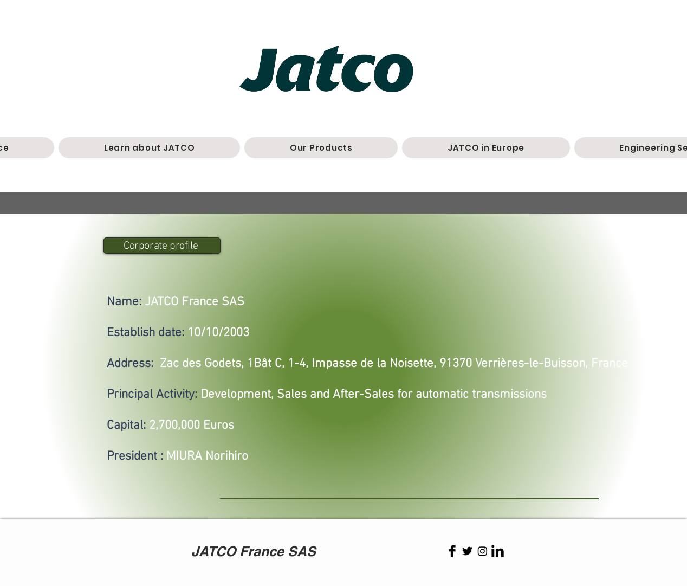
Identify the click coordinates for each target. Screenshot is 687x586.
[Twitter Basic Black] (467, 551)
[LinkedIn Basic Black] (497, 551)
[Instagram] (482, 551)
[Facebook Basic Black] (452, 551)
